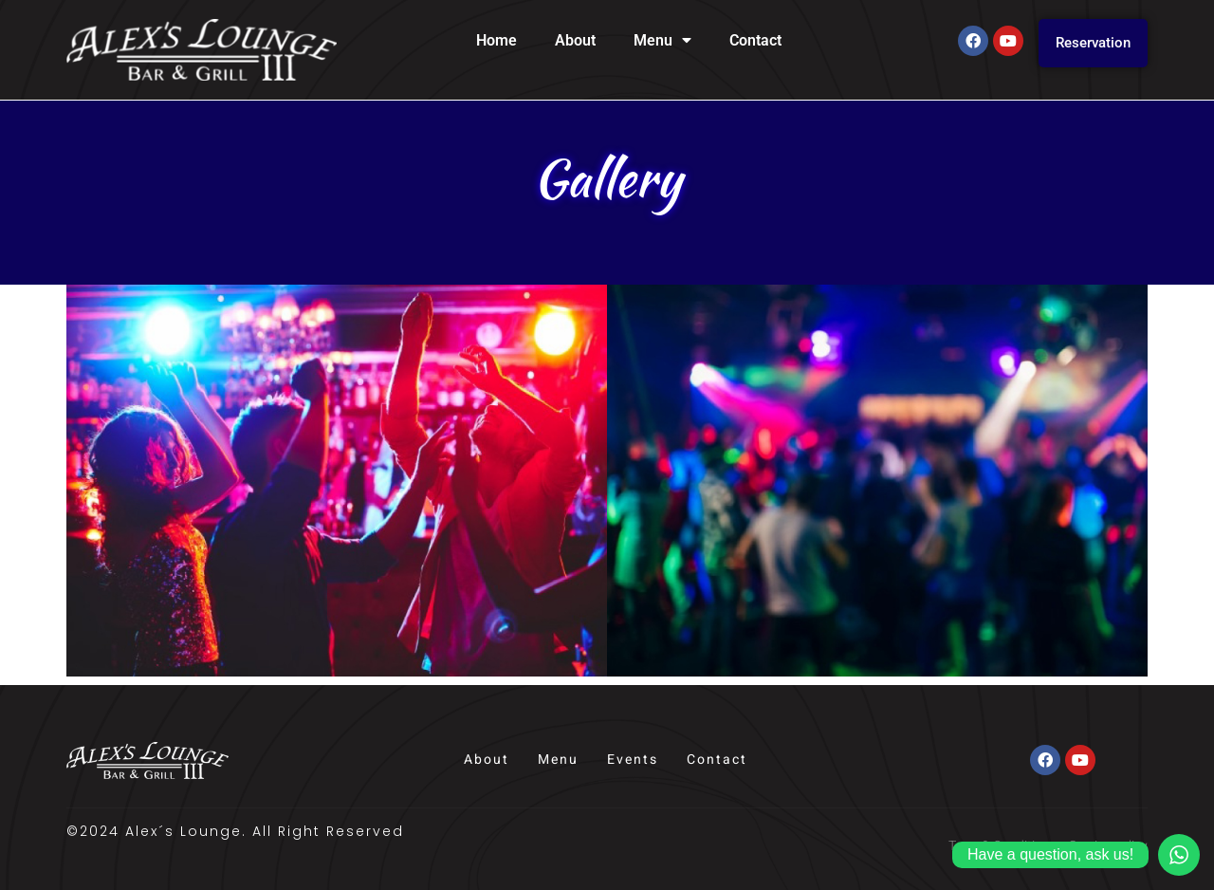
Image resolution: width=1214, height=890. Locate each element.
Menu (662, 41)
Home (496, 40)
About (575, 40)
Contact (755, 40)
